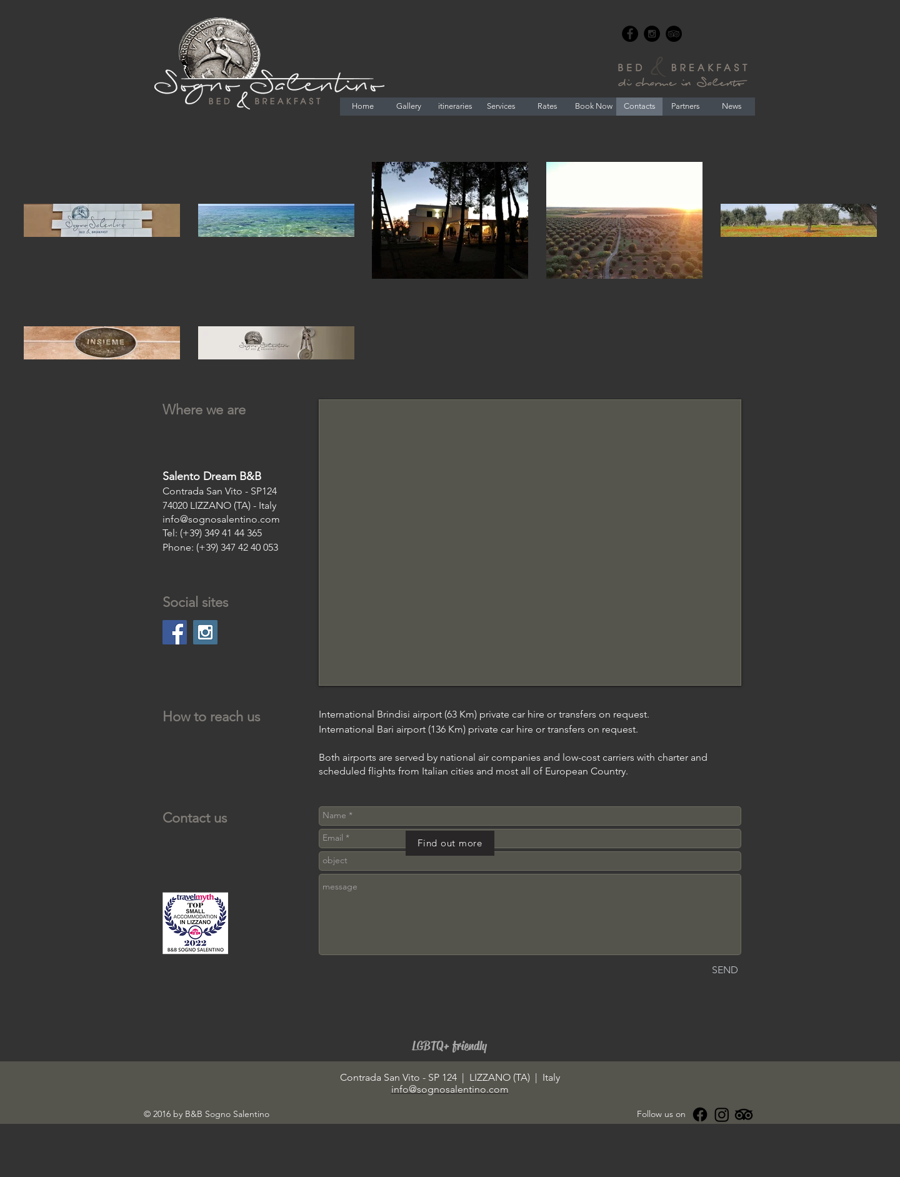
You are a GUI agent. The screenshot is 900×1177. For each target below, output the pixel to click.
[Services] (501, 107)
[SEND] (725, 970)
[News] (732, 107)
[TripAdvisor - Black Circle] (674, 34)
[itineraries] (455, 107)
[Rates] (547, 107)
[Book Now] (593, 107)
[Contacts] (639, 107)
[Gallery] (409, 107)
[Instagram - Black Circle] (652, 34)
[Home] (363, 107)
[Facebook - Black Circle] (630, 34)
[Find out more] (450, 843)
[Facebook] (700, 1114)
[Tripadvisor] (743, 1114)
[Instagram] (721, 1114)
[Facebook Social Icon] (174, 632)
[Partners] (685, 107)
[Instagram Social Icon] (205, 632)
